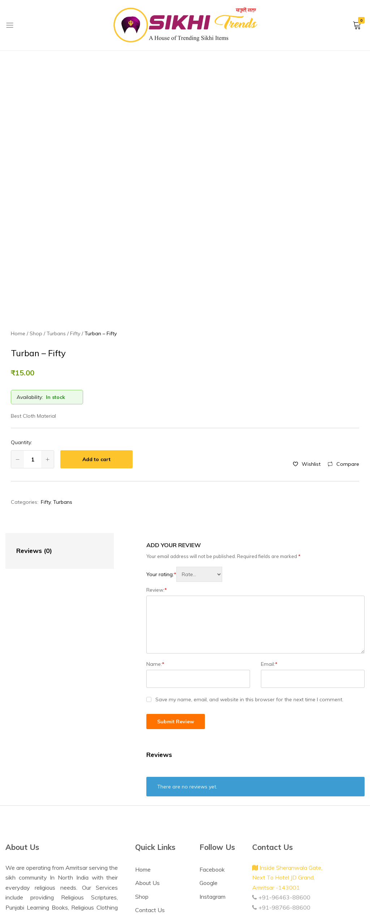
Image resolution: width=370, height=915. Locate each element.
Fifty (46, 393)
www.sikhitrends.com (283, 818)
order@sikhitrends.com (285, 808)
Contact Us (150, 801)
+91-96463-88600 (281, 788)
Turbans (62, 393)
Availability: (30, 288)
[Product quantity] (32, 350)
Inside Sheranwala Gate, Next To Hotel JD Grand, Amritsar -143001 (287, 769)
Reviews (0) (34, 442)
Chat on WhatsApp (56, 844)
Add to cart (96, 351)
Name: (155, 555)
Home (143, 761)
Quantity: (21, 334)
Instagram (212, 788)
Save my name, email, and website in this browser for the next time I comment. (249, 591)
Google (208, 774)
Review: (156, 481)
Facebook (212, 761)
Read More (37, 818)
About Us (147, 774)
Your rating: (161, 466)
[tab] (52, 442)
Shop (142, 788)
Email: (269, 555)
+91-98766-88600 (281, 799)
